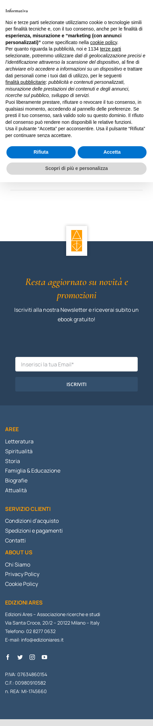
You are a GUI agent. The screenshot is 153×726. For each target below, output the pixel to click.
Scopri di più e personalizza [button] (76, 168)
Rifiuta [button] (41, 152)
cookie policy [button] (103, 42)
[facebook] (8, 657)
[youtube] (44, 657)
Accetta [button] (112, 152)
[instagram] (32, 657)
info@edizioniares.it (42, 639)
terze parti (110, 49)
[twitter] (20, 657)
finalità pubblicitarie (25, 82)
